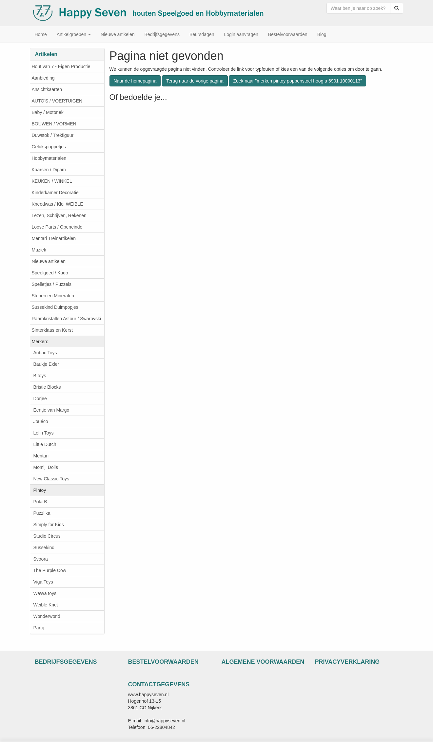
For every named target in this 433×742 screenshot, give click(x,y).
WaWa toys (45, 593)
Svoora (40, 559)
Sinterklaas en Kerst (52, 330)
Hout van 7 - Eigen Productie (61, 66)
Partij (38, 627)
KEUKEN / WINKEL (52, 181)
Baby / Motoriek (48, 112)
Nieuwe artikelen (49, 261)
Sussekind (44, 547)
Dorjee (40, 398)
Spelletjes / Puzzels (51, 284)
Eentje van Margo (51, 410)
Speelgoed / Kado (50, 272)
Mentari (41, 455)
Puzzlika (41, 513)
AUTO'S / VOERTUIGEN (57, 100)
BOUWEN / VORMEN (54, 123)
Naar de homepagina (135, 80)
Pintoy (39, 490)
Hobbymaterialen (49, 158)
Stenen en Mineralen (53, 295)
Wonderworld (46, 616)
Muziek (39, 249)
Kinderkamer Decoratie (55, 192)
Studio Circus (47, 536)
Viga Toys (43, 581)
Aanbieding (43, 78)
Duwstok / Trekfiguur (53, 135)
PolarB (40, 501)
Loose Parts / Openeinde (57, 227)
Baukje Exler (46, 364)
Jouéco (40, 421)
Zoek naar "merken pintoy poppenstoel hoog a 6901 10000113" (297, 80)
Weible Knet (45, 604)
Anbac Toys (45, 352)
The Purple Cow (49, 570)
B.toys (39, 375)
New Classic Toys (51, 478)
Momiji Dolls (45, 467)
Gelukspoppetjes (49, 146)
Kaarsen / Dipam (49, 169)
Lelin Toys (43, 433)
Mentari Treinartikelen (54, 238)
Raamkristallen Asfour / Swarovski (66, 318)
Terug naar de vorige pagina (194, 80)
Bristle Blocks (47, 387)
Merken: (40, 341)
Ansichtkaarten (47, 89)
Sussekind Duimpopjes (55, 307)
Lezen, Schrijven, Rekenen (59, 215)
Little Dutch (44, 444)
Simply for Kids (48, 524)
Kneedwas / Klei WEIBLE (57, 204)
